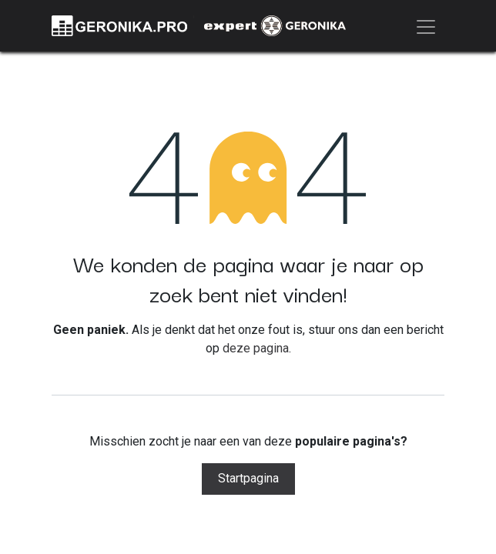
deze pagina (256, 348)
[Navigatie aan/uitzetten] (425, 25)
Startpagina (248, 478)
